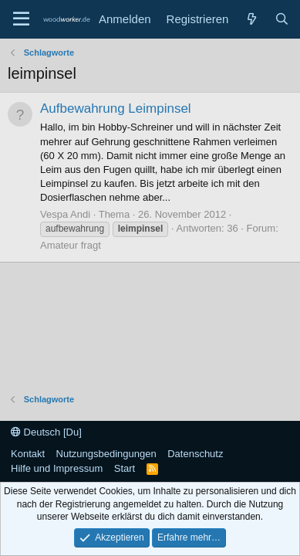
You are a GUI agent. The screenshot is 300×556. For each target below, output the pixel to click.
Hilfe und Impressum (57, 468)
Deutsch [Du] (46, 432)
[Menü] (21, 19)
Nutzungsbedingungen (106, 453)
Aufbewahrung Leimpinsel (115, 108)
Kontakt (28, 453)
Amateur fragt (70, 245)
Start (124, 468)
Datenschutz (195, 453)
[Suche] (282, 19)
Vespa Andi (65, 214)
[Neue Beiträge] (251, 19)
